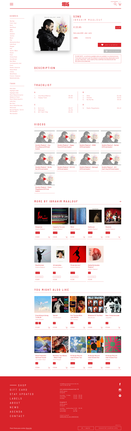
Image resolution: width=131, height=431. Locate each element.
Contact (17, 415)
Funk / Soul (13, 23)
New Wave (13, 61)
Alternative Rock (15, 42)
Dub (11, 48)
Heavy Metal (13, 69)
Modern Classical (15, 67)
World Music (13, 73)
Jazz (11, 29)
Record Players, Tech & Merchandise (17, 110)
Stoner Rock (13, 57)
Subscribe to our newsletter (69, 416)
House (12, 52)
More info (29, 428)
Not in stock (112, 51)
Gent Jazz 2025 (78, 33)
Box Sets (12, 103)
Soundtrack (13, 59)
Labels (16, 398)
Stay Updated (22, 393)
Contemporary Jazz (15, 63)
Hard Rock (13, 27)
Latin (90, 33)
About (15, 402)
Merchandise (13, 113)
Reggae (12, 46)
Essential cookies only (108, 428)
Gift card (19, 389)
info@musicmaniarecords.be (69, 383)
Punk (11, 55)
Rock (11, 25)
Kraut (11, 65)
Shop (22, 385)
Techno (12, 36)
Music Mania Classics (16, 99)
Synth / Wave (14, 50)
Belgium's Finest (15, 97)
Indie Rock (13, 44)
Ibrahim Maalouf (88, 20)
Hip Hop (12, 21)
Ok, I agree (85, 428)
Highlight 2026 (14, 90)
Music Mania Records (16, 105)
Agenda (16, 411)
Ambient (12, 33)
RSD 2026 (13, 88)
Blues (11, 38)
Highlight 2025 (14, 93)
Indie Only (13, 101)
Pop (11, 40)
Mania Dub (13, 107)
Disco (11, 31)
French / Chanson (15, 76)
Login (120, 1)
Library (12, 71)
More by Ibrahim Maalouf (56, 201)
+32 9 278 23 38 (65, 385)
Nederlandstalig (14, 78)
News (14, 407)
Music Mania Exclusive (16, 95)
